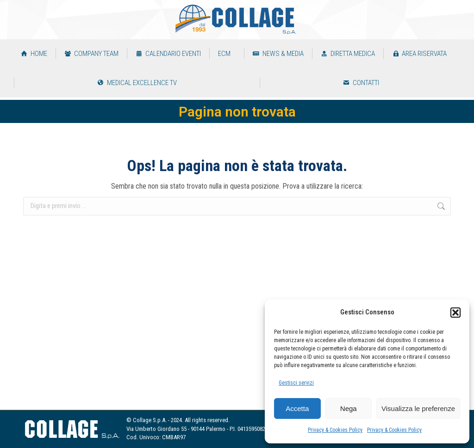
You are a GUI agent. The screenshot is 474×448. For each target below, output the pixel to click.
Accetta (297, 408)
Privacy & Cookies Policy (335, 430)
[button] (455, 312)
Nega (348, 408)
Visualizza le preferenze (418, 408)
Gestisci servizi (296, 383)
